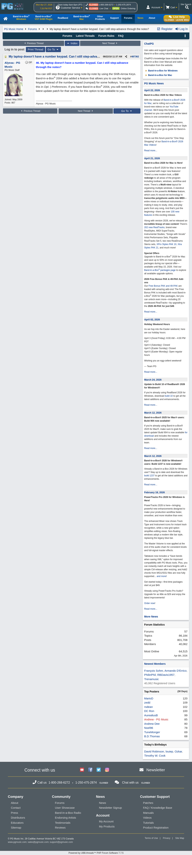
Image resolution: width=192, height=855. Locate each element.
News (102, 802)
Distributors (18, 817)
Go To (53, 49)
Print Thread (35, 49)
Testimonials (62, 822)
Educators (17, 822)
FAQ (121, 35)
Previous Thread (34, 43)
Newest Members (155, 663)
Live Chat (104, 8)
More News (151, 616)
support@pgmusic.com (61, 842)
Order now (149, 603)
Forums (32, 29)
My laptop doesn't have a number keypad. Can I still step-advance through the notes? (69, 56)
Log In (181, 29)
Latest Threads (85, 35)
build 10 (169, 396)
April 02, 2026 (152, 319)
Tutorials (148, 822)
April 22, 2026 (152, 90)
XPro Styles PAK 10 (166, 244)
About (14, 802)
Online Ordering (128, 8)
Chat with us (130, 782)
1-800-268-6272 (106, 5)
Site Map (179, 838)
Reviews (60, 827)
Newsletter (155, 770)
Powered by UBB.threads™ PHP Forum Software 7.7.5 (95, 853)
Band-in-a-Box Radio (68, 812)
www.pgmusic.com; (17, 842)
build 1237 (149, 475)
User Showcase (65, 807)
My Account (106, 821)
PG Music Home (13, 29)
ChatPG (149, 43)
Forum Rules (106, 35)
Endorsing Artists (65, 817)
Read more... (150, 150)
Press (14, 812)
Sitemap (16, 827)
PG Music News (154, 83)
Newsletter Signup (110, 807)
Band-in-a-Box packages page (160, 270)
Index (72, 43)
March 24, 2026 (153, 379)
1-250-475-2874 (123, 5)
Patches (148, 802)
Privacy (166, 838)
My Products (107, 826)
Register (164, 29)
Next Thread (110, 43)
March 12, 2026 (153, 412)
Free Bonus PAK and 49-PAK (163, 286)
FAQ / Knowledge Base (157, 807)
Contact (16, 807)
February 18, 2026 (154, 492)
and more (161, 576)
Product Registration (156, 827)
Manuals (148, 812)
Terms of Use (151, 838)
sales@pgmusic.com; (39, 842)
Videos (147, 817)
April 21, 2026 (152, 158)
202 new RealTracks (154, 227)
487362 (135, 56)
